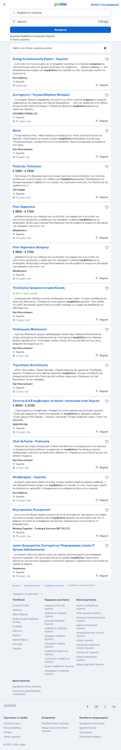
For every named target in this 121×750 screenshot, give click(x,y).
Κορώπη (17, 635)
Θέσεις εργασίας (12, 736)
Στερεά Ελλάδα (21, 605)
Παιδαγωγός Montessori (30, 329)
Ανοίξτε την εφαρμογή (105, 4)
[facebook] (87, 706)
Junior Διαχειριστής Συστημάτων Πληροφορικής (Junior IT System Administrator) (54, 547)
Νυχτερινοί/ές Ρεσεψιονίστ (32, 509)
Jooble (22, 744)
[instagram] (96, 706)
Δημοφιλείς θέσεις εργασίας (27, 686)
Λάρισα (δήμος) (20, 639)
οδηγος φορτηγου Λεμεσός (90, 664)
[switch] (105, 48)
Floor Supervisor (24, 206)
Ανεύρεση (60, 29)
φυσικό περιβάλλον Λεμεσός (59, 666)
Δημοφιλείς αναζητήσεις (28, 594)
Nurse (17, 130)
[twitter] (105, 706)
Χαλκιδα (17, 648)
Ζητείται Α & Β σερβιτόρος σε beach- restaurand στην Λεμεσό (56, 400)
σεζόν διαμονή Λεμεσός (88, 613)
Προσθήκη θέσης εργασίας (55, 723)
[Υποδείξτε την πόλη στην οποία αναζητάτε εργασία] (60, 21)
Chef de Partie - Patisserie (31, 441)
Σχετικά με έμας (12, 723)
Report (101, 85)
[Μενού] (4, 4)
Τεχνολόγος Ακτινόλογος (30, 365)
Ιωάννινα (17, 630)
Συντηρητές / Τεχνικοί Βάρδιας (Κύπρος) (41, 94)
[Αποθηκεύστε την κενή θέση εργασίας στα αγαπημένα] (107, 59)
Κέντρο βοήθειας (12, 727)
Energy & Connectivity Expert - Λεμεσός (40, 59)
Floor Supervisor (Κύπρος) (31, 247)
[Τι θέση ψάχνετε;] (60, 12)
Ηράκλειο (17, 610)
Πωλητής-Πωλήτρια (27, 166)
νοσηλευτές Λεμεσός (87, 652)
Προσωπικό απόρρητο (90, 736)
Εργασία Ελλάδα (87, 727)
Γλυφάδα (17, 626)
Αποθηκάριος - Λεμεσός (29, 477)
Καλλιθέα (18, 644)
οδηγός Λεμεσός (84, 640)
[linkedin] (114, 706)
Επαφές (8, 732)
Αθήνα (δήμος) (20, 614)
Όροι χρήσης (85, 732)
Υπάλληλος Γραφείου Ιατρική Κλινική (39, 287)
